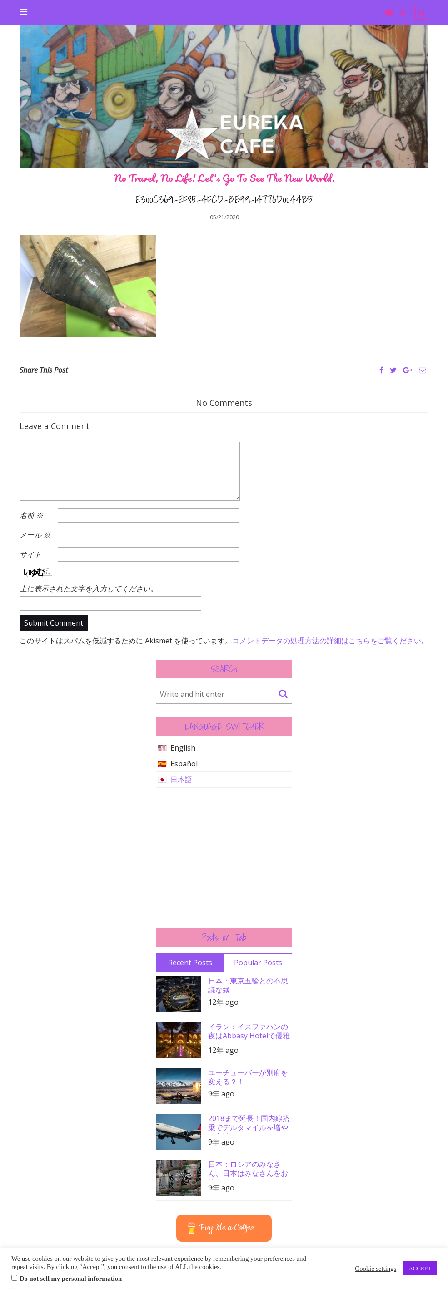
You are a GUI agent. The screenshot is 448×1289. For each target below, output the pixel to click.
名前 (31, 515)
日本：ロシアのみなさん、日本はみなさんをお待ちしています (248, 1170)
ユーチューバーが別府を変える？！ (248, 1077)
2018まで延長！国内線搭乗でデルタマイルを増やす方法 (249, 1124)
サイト (30, 554)
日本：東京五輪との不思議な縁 (248, 985)
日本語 (181, 780)
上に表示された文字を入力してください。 (89, 588)
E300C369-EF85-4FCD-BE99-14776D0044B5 (224, 199)
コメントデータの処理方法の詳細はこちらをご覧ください (326, 641)
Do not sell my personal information (71, 1278)
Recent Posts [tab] (190, 963)
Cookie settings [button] (375, 1268)
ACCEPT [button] (419, 1268)
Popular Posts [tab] (258, 963)
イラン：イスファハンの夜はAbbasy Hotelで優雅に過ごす (249, 1032)
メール (35, 535)
